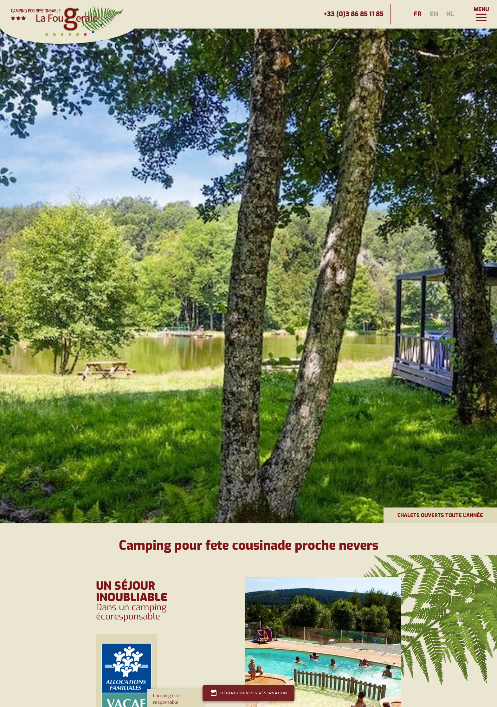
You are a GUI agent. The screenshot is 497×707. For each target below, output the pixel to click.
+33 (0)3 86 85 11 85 (353, 14)
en (434, 14)
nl (450, 14)
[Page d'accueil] (69, 14)
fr (418, 14)
